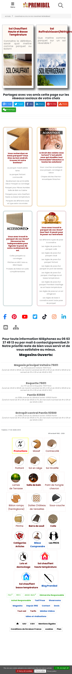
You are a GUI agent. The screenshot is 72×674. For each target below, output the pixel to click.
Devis (56, 605)
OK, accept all (61, 668)
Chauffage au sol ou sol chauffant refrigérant (32, 16)
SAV (24, 623)
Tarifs (33, 611)
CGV (32, 623)
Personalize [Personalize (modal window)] (40, 671)
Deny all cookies (24, 671)
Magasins (18, 605)
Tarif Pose (40, 600)
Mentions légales (47, 623)
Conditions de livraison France (26, 629)
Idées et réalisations (36, 616)
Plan (59, 629)
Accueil (8, 16)
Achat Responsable (21, 600)
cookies (49, 629)
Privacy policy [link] (51, 671)
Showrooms (55, 600)
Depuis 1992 (32, 605)
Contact (46, 605)
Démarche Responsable (52, 595)
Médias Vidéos (47, 611)
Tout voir (21, 611)
